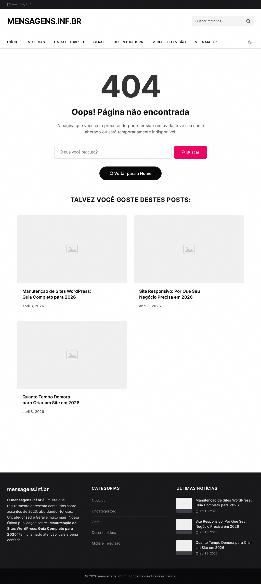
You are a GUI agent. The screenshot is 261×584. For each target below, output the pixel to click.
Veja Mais (206, 42)
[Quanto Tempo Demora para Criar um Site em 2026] (72, 358)
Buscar (190, 152)
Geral (99, 42)
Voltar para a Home (130, 173)
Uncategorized (69, 42)
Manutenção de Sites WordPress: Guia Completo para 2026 (223, 502)
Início (13, 42)
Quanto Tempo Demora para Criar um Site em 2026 (223, 545)
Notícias (36, 42)
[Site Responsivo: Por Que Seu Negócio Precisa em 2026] (188, 251)
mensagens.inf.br (44, 21)
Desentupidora (128, 42)
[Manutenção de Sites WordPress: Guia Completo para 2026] (72, 250)
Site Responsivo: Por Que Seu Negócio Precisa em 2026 (220, 524)
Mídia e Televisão (169, 42)
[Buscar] (217, 21)
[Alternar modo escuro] (250, 42)
